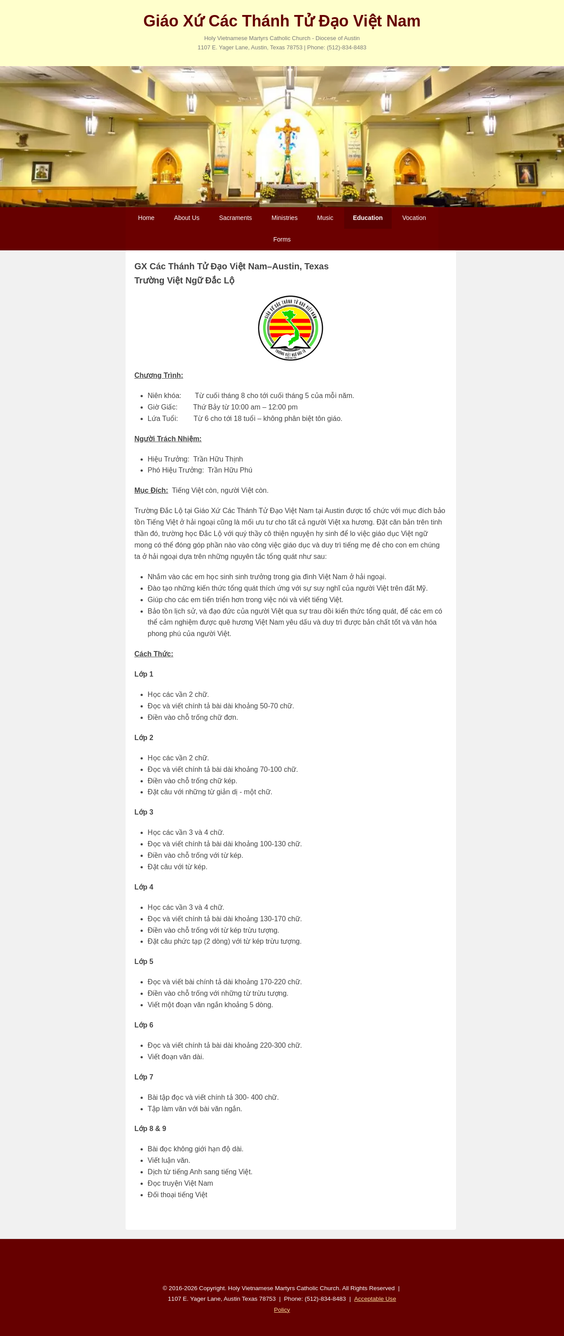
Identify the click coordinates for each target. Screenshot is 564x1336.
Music (325, 217)
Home (146, 217)
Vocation (414, 217)
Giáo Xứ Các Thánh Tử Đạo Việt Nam (281, 21)
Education (368, 217)
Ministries (284, 217)
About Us (187, 217)
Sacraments (235, 217)
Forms (282, 239)
